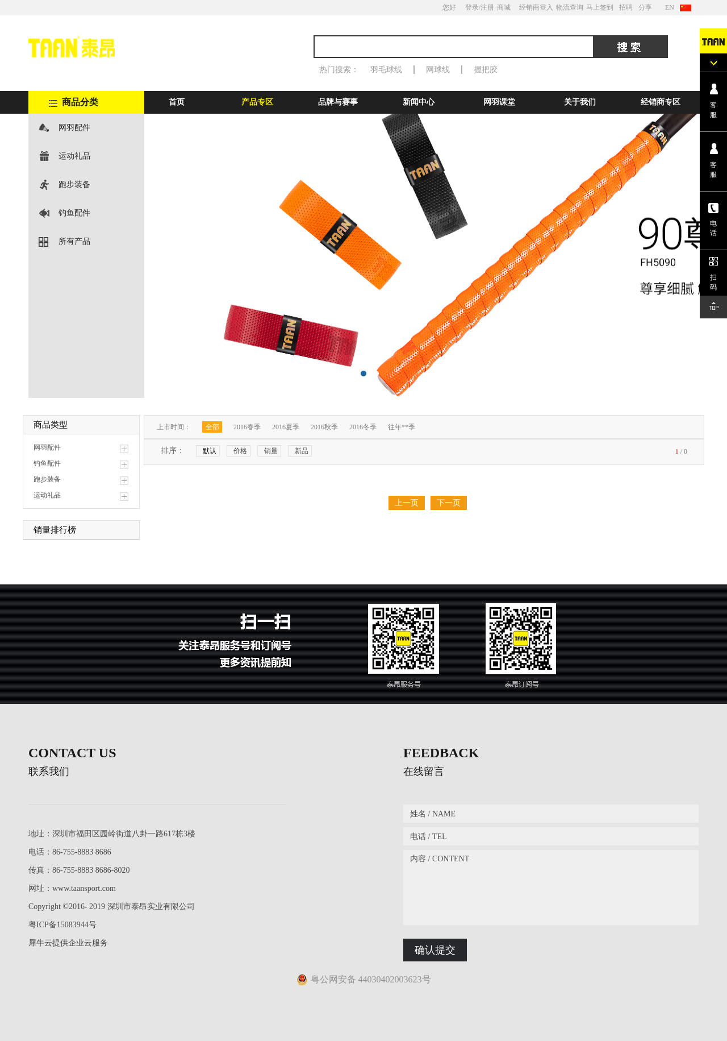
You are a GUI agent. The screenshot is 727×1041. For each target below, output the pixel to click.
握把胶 (486, 69)
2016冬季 (363, 427)
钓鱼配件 (74, 213)
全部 (212, 427)
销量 (271, 451)
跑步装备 (74, 184)
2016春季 (247, 427)
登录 (472, 7)
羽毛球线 (386, 69)
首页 (177, 102)
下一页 (449, 503)
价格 (240, 451)
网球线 (438, 69)
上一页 (407, 503)
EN (669, 7)
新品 (301, 451)
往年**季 (401, 427)
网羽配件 (74, 127)
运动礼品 (74, 156)
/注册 (486, 7)
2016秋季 (324, 427)
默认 (209, 451)
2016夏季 (285, 427)
